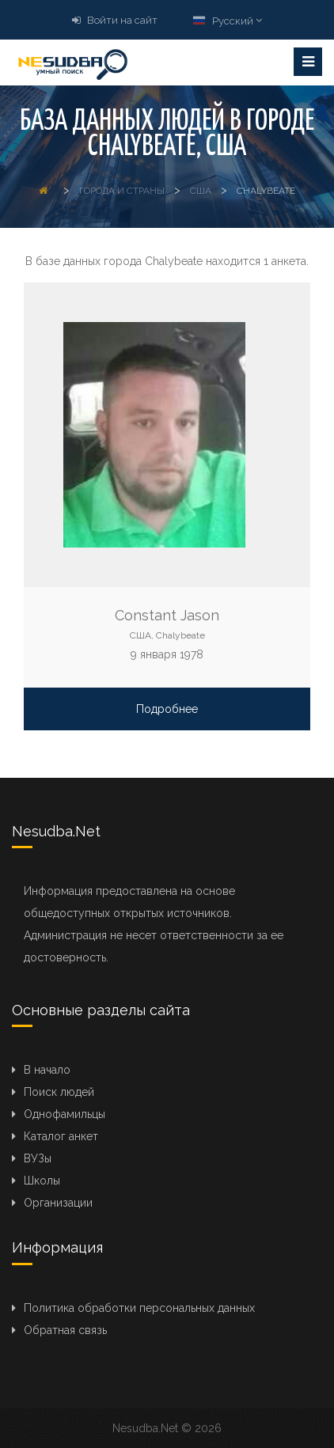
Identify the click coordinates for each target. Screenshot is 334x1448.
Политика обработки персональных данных (139, 1308)
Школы (42, 1180)
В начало (47, 1069)
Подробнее (167, 709)
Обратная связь (65, 1330)
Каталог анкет (61, 1136)
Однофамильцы (64, 1114)
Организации (58, 1202)
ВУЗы (37, 1158)
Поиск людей (59, 1092)
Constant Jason (167, 615)
